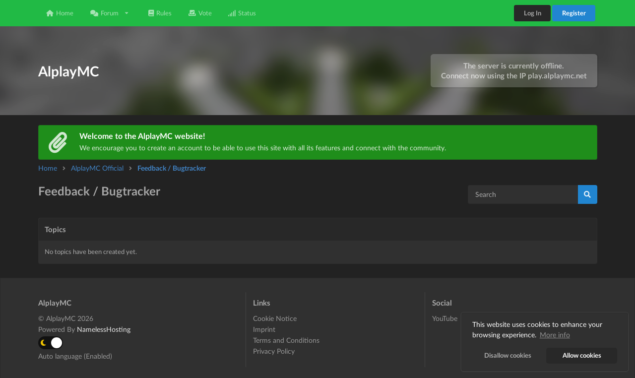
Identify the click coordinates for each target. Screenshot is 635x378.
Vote (200, 13)
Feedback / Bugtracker (171, 168)
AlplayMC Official (97, 168)
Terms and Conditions (286, 340)
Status (242, 13)
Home (59, 13)
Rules (160, 13)
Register (574, 13)
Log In (532, 13)
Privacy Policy (274, 351)
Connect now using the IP (514, 75)
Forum (109, 13)
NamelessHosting (103, 329)
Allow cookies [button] (582, 355)
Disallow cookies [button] (507, 355)
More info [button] (555, 334)
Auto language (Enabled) (75, 356)
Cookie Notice (275, 318)
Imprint (264, 329)
